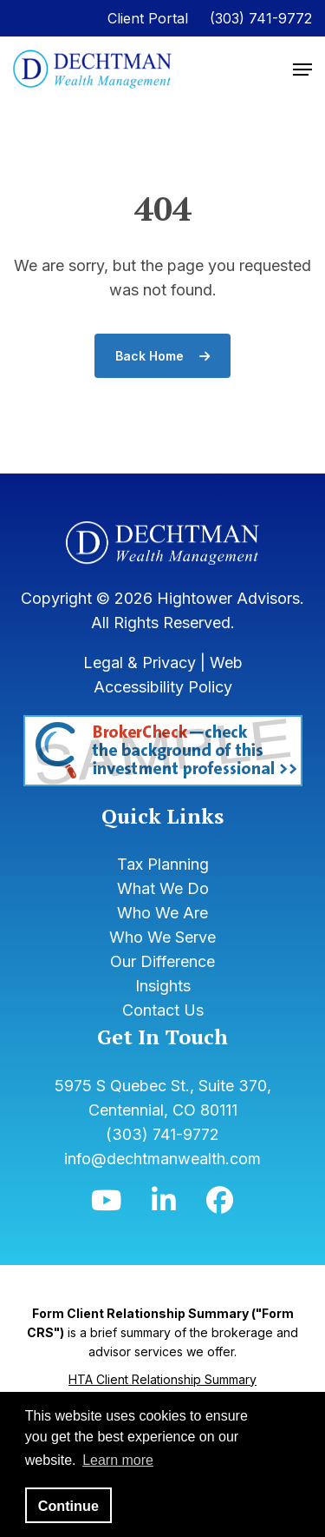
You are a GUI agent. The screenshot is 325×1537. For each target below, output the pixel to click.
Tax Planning (163, 864)
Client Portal (147, 18)
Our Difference (162, 961)
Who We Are (162, 913)
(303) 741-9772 (261, 18)
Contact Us (163, 1010)
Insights (163, 986)
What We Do (163, 888)
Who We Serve (162, 937)
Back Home (162, 355)
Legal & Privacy (139, 662)
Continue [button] (68, 1506)
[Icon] (106, 1205)
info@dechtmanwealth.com (162, 1158)
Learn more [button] (117, 1460)
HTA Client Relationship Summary (162, 1379)
